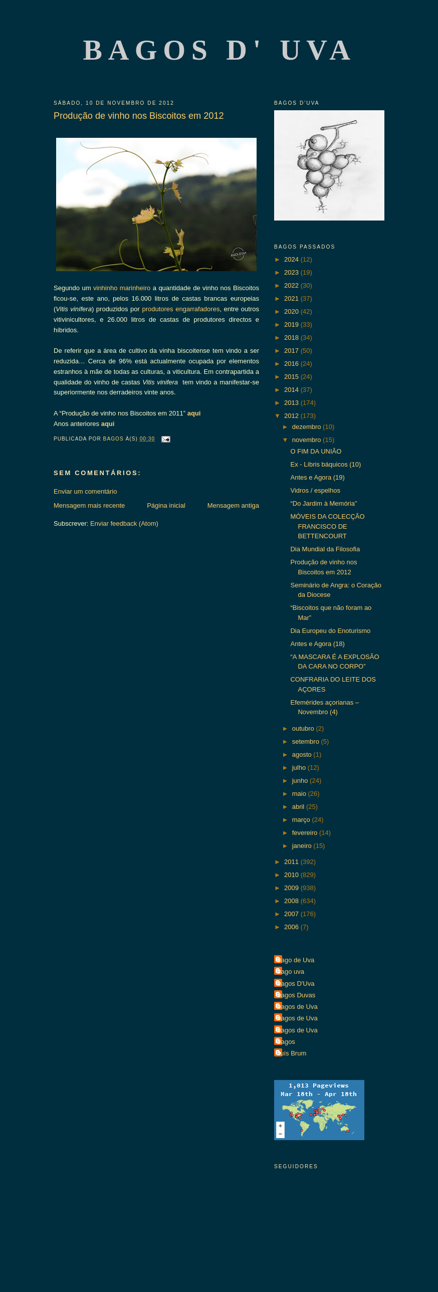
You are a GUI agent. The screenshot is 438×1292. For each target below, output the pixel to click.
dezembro (307, 426)
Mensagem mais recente (89, 505)
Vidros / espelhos (315, 490)
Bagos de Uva (297, 1006)
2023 (292, 272)
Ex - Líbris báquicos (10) (325, 464)
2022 (292, 285)
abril (299, 806)
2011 (292, 862)
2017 (292, 350)
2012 (292, 415)
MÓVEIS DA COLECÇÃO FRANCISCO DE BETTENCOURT (327, 526)
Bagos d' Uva (219, 50)
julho (300, 767)
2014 (292, 389)
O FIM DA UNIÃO (315, 451)
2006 (292, 927)
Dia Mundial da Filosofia (325, 549)
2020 (292, 311)
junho (301, 780)
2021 (292, 298)
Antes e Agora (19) (317, 477)
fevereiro (305, 832)
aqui (194, 413)
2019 (292, 324)
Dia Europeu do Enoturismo (330, 630)
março (302, 819)
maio (300, 793)
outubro (304, 728)
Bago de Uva (295, 960)
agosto (303, 754)
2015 (292, 376)
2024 (292, 259)
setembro (306, 741)
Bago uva (290, 971)
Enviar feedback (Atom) (124, 523)
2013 (292, 402)
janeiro (303, 845)
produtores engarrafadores (181, 309)
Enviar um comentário (85, 491)
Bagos (286, 1041)
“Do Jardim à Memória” (323, 503)
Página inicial (166, 505)
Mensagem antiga (233, 505)
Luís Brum (291, 1053)
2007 (292, 914)
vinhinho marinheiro (121, 288)
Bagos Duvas (296, 995)
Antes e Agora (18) (317, 644)
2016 (292, 363)
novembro (307, 440)
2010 (292, 875)
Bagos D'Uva (295, 983)
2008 (292, 901)
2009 (292, 888)
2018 (292, 337)
